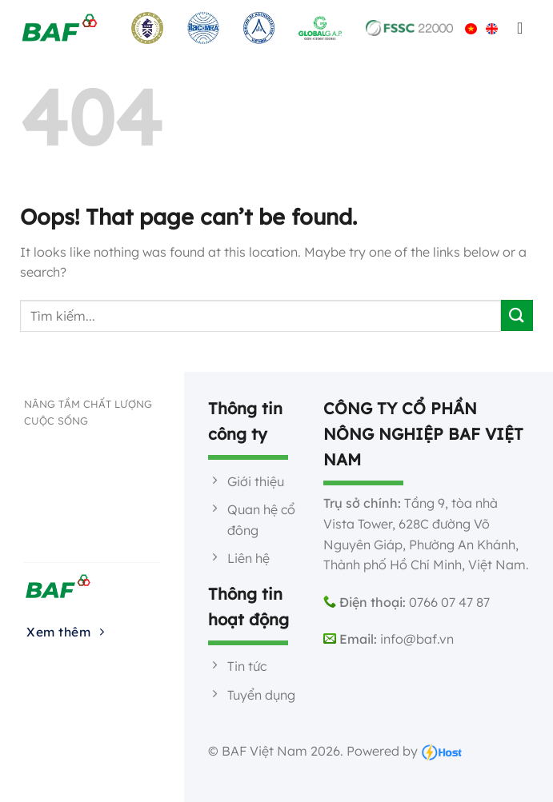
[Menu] (521, 28)
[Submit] (517, 315)
